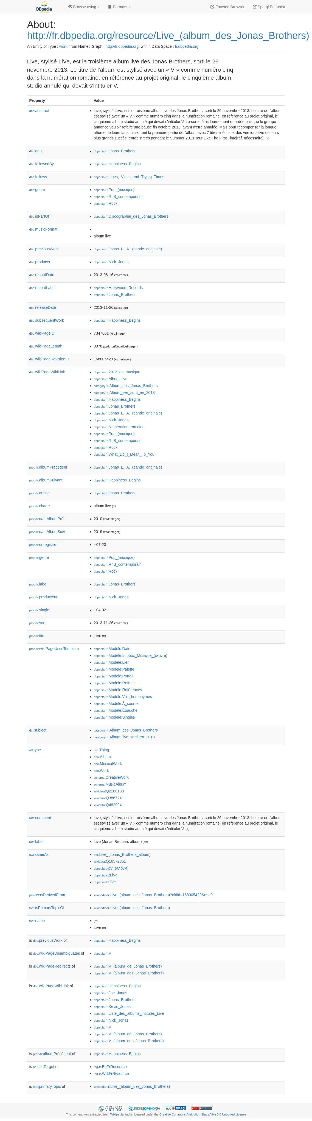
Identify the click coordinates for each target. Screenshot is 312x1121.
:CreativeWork (111, 777)
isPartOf (39, 216)
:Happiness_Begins (117, 164)
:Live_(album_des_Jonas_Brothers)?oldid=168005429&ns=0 (153, 895)
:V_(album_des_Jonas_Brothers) (129, 973)
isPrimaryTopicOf (46, 908)
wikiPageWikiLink (47, 372)
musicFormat (43, 229)
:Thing (101, 750)
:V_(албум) (111, 868)
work (63, 46)
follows (38, 177)
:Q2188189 (109, 791)
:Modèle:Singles (114, 717)
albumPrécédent (48, 467)
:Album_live (111, 379)
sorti (38, 623)
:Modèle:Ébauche (115, 710)
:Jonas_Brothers (115, 151)
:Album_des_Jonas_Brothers (126, 385)
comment (40, 817)
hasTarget (43, 1066)
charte (39, 506)
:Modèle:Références (118, 690)
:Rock (105, 203)
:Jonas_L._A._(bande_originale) (128, 249)
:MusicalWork (108, 763)
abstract (39, 110)
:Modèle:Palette (114, 669)
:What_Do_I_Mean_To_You (124, 454)
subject (37, 730)
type (35, 750)
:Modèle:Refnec (114, 683)
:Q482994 (108, 805)
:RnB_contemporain (118, 196)
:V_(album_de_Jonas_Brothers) (128, 966)
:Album (102, 757)
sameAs (39, 854)
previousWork (44, 249)
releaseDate (42, 307)
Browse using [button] (84, 7)
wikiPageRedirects (52, 966)
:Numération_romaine (119, 427)
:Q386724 (108, 798)
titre (37, 636)
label (38, 584)
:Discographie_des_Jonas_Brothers (131, 216)
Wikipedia (117, 1114)
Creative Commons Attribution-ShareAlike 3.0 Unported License (202, 1114)
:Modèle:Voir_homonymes (123, 696)
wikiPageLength (46, 346)
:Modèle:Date (112, 648)
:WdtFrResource (111, 1073)
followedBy (41, 164)
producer (39, 262)
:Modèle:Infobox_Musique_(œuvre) (130, 655)
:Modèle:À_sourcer (117, 703)
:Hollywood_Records (118, 287)
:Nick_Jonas (111, 262)
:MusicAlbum (110, 784)
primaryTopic (47, 1086)
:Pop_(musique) (114, 189)
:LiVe (106, 875)
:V (102, 953)
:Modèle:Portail (113, 676)
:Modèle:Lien (112, 662)
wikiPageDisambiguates (56, 953)
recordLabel (42, 287)
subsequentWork (46, 320)
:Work (101, 770)
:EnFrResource (110, 1066)
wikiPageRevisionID (49, 359)
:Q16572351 (110, 861)
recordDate (41, 275)
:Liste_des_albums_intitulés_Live (129, 1013)
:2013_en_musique (117, 372)
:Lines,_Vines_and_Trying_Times (129, 177)
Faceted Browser (227, 7)
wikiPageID (42, 333)
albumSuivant (46, 480)
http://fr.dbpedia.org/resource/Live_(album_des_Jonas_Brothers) (168, 35)
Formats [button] (119, 7)
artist (36, 151)
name (37, 920)
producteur (43, 597)
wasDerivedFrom (47, 895)
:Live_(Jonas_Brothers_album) (122, 854)
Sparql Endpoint (269, 7)
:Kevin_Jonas (112, 1006)
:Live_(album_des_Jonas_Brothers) (132, 908)
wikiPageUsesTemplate (54, 648)
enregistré (42, 544)
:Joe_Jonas (110, 993)
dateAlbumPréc (47, 519)
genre (37, 189)
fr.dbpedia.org (187, 46)
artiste (39, 493)
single (39, 610)
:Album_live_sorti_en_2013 (124, 392)
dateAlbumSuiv (47, 531)
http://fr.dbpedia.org (122, 46)
